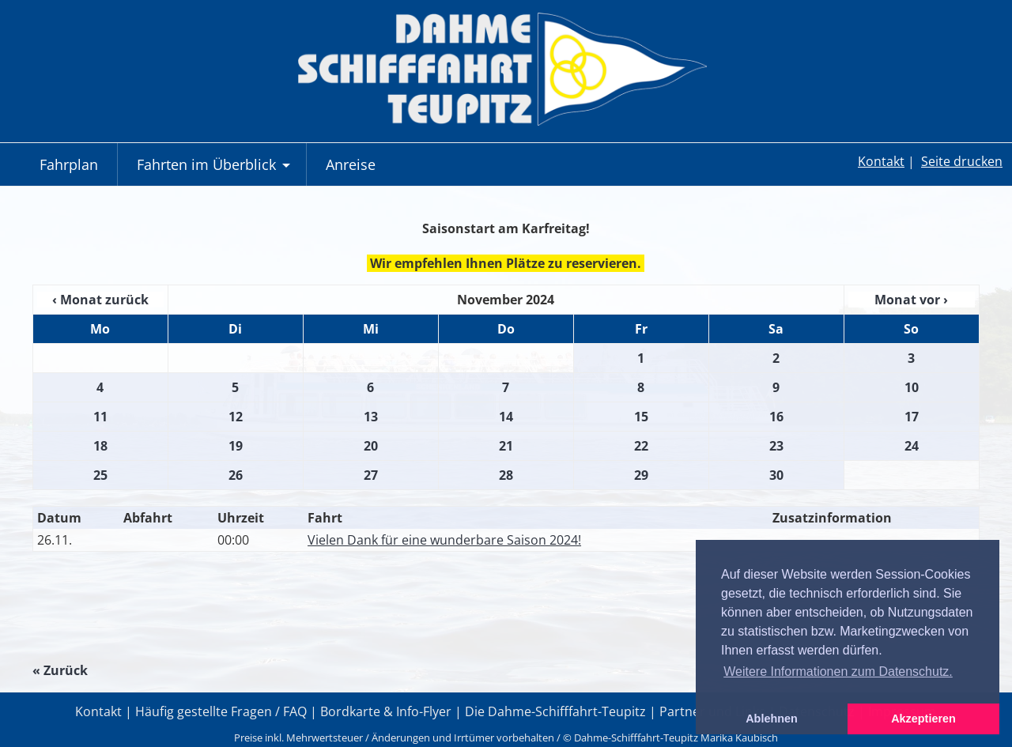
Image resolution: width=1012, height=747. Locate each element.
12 (235, 416)
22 (641, 446)
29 (641, 475)
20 (371, 446)
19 (235, 446)
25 (100, 475)
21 (506, 446)
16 (776, 416)
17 (911, 416)
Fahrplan (69, 164)
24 (911, 446)
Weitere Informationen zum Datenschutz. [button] (838, 671)
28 (506, 475)
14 (506, 416)
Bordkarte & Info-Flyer (385, 711)
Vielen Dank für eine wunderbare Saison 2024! (444, 540)
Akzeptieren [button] (923, 718)
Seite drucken (962, 161)
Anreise (351, 164)
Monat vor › (911, 299)
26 (235, 475)
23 (776, 446)
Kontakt (881, 161)
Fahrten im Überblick (215, 170)
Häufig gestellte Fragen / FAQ (221, 711)
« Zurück (60, 670)
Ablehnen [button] (772, 718)
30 (776, 475)
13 (371, 416)
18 (100, 446)
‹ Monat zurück (100, 299)
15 (641, 416)
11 (100, 416)
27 (371, 475)
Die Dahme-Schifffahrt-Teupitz (555, 711)
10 (911, 387)
